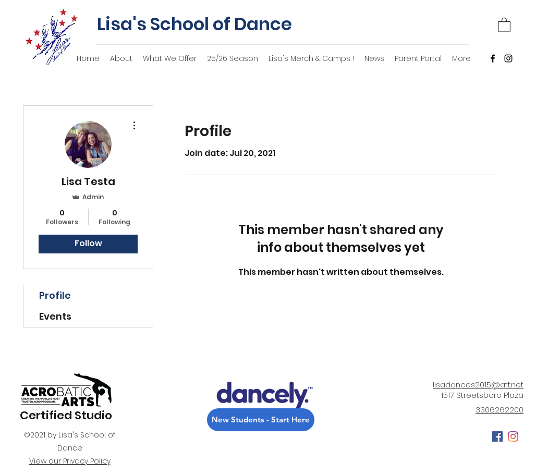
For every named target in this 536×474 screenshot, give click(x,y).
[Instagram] (508, 58)
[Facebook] (493, 58)
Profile (55, 295)
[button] (504, 24)
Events (55, 316)
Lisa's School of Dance (194, 24)
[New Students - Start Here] (260, 419)
